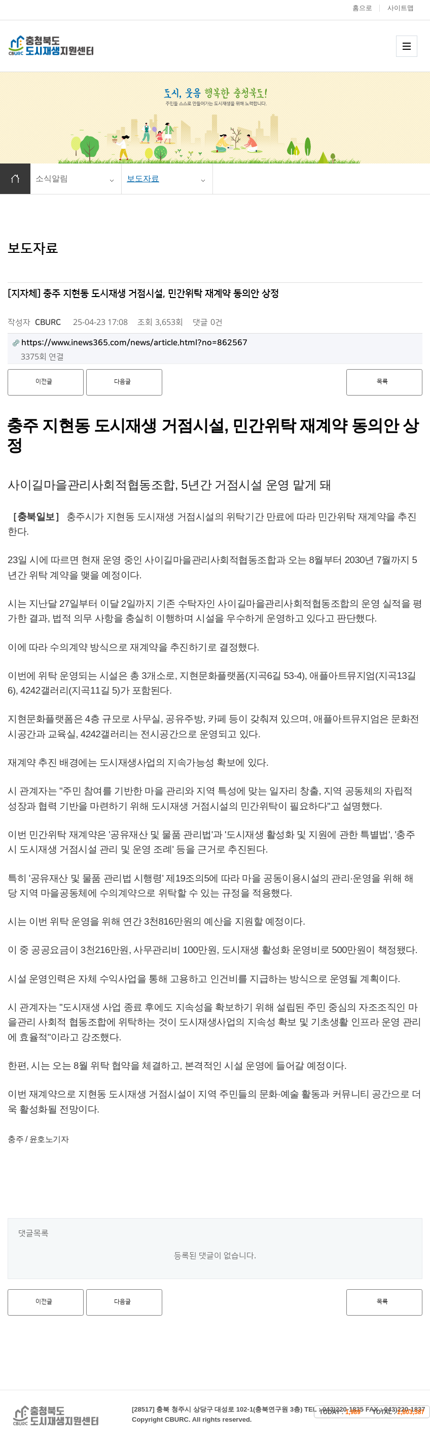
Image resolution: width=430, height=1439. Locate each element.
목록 (382, 381)
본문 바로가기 (0, 0)
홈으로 (362, 8)
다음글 (122, 381)
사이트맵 (400, 8)
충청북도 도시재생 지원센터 (62, 45)
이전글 (43, 381)
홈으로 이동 (15, 178)
